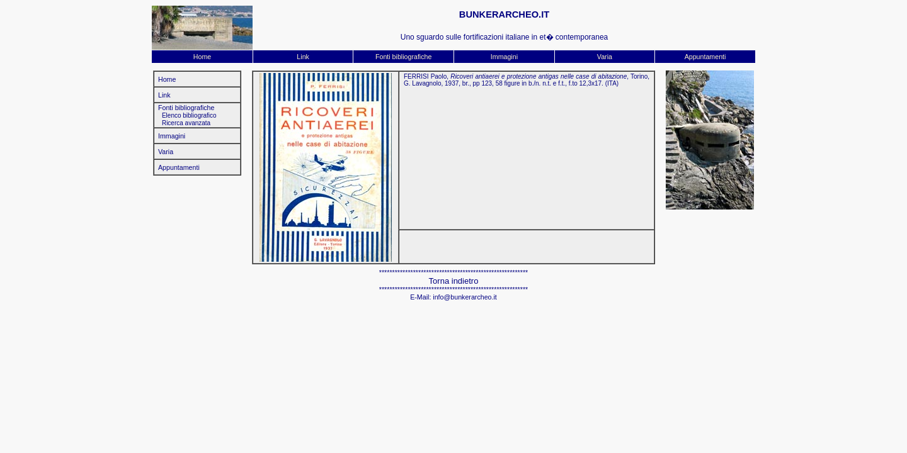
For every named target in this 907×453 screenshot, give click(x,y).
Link (303, 56)
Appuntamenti (705, 56)
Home (202, 56)
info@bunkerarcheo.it (464, 297)
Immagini (504, 56)
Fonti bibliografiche (403, 56)
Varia (604, 56)
